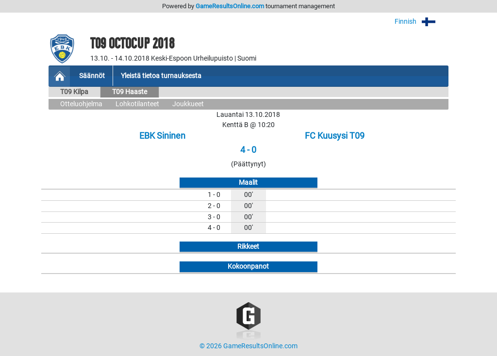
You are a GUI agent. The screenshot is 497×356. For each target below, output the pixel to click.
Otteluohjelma (81, 104)
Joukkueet (188, 104)
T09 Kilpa (74, 92)
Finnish (421, 21)
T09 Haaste (129, 92)
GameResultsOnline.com (230, 6)
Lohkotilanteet (137, 104)
